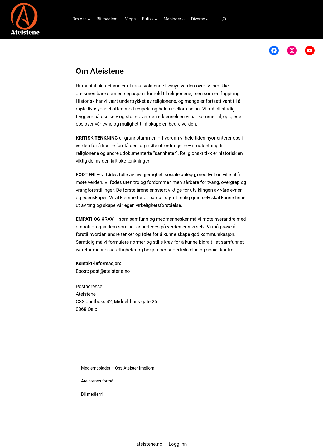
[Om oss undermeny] (89, 19)
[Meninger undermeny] (183, 19)
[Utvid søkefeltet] (224, 19)
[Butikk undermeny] (156, 19)
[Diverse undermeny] (207, 19)
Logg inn (177, 444)
